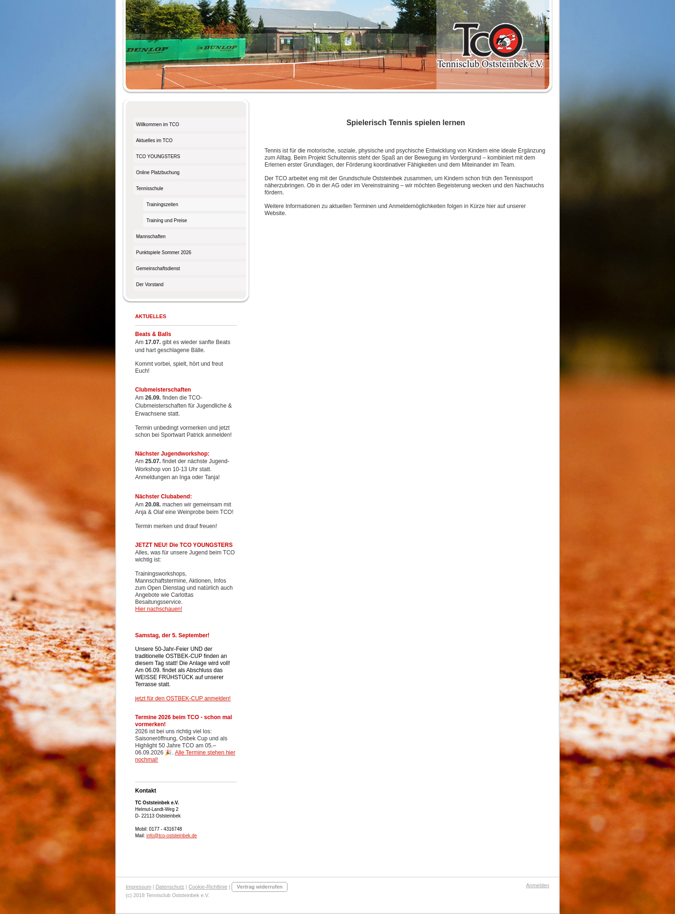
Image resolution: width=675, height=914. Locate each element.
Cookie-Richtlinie (208, 887)
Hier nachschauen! (158, 609)
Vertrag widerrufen (259, 887)
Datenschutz (169, 887)
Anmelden (537, 885)
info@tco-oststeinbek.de (171, 835)
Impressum (138, 887)
